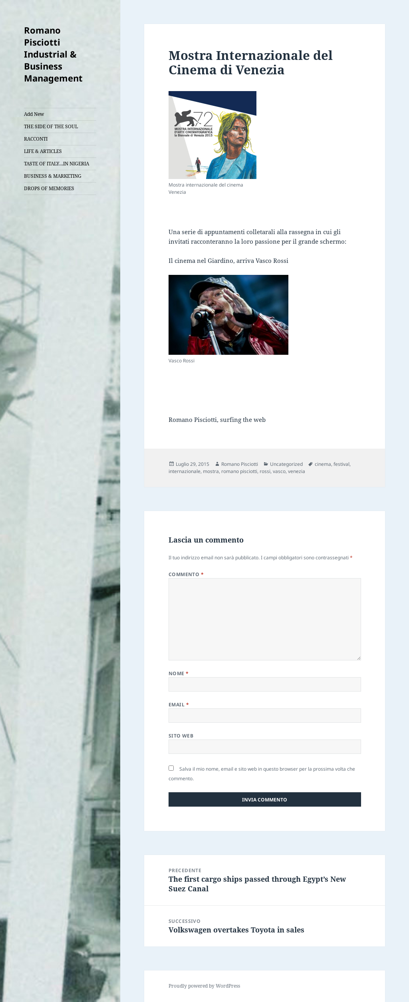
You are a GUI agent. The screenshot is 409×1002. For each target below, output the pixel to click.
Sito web (181, 735)
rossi (265, 471)
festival (341, 464)
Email (179, 704)
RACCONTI (36, 138)
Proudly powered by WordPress (204, 985)
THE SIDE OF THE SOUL (51, 126)
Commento (186, 574)
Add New (34, 114)
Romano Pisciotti (239, 464)
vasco (279, 471)
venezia (296, 471)
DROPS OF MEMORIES (49, 188)
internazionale (185, 471)
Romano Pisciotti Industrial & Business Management (53, 54)
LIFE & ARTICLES (43, 151)
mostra (211, 471)
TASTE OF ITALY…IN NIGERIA (56, 163)
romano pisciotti (239, 471)
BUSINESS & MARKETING (52, 176)
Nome (179, 673)
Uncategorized (286, 464)
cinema (323, 464)
